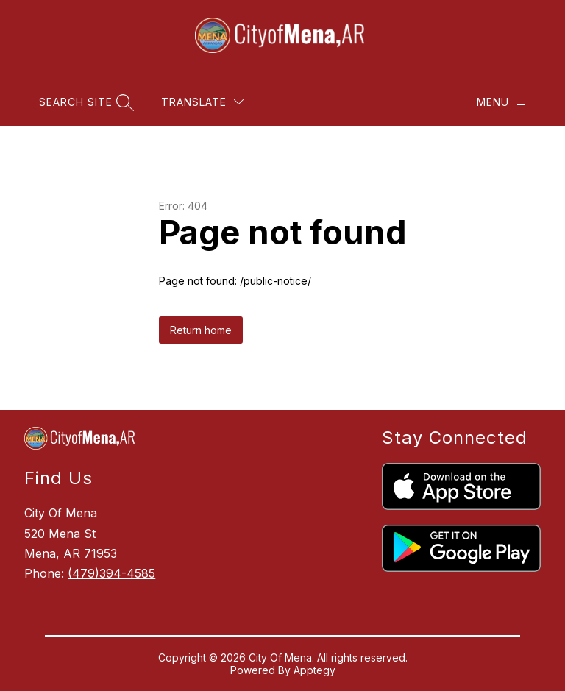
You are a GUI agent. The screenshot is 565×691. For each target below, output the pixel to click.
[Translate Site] (202, 102)
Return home (201, 330)
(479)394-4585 (111, 573)
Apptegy (314, 670)
